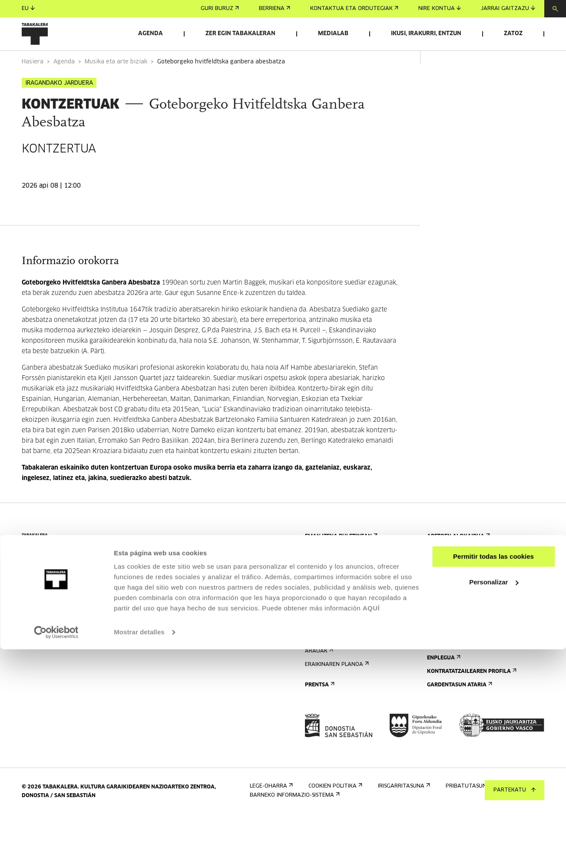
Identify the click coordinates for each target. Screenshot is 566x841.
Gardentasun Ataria (458, 709)
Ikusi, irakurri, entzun (426, 33)
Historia (441, 635)
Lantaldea (444, 662)
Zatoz (513, 33)
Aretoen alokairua (457, 560)
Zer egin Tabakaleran (240, 33)
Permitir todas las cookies (493, 748)
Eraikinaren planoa (336, 689)
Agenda (150, 33)
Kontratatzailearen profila (471, 696)
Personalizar (493, 773)
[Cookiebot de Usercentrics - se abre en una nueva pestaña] (56, 824)
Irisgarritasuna (330, 662)
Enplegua (443, 682)
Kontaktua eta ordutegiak (354, 8)
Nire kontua (439, 8)
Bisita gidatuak (329, 635)
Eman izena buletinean (340, 560)
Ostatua (319, 648)
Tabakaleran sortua (460, 648)
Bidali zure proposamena (466, 574)
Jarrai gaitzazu (508, 8)
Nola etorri (324, 621)
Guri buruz (220, 8)
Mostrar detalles (139, 824)
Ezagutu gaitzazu (457, 608)
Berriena (274, 8)
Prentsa (319, 709)
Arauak (318, 675)
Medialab (333, 33)
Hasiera (32, 86)
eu (28, 8)
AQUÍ (371, 800)
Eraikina (441, 621)
